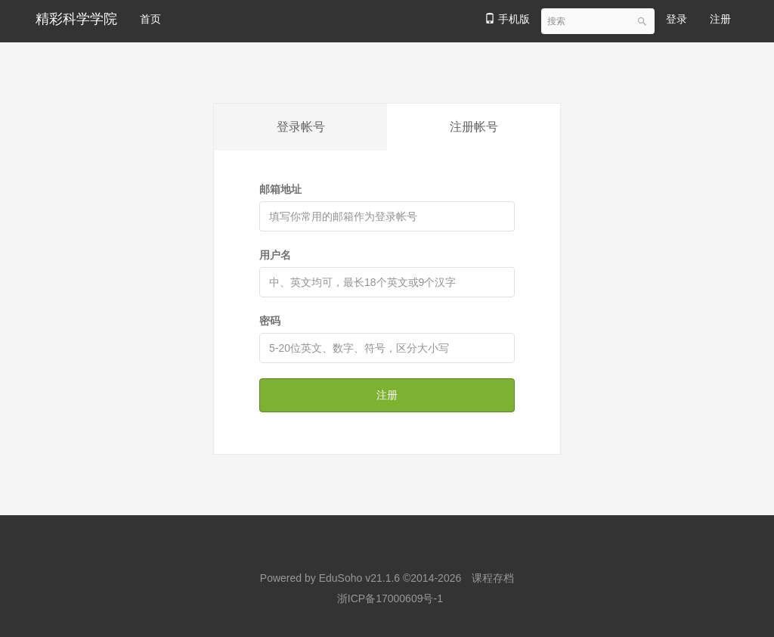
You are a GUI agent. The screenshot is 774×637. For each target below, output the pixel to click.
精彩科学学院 (76, 18)
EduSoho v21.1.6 (359, 578)
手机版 (507, 19)
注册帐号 (474, 126)
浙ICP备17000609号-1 (390, 598)
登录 (676, 19)
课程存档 (493, 578)
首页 (150, 19)
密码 (269, 321)
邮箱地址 (280, 189)
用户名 (275, 255)
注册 (720, 19)
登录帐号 (301, 126)
